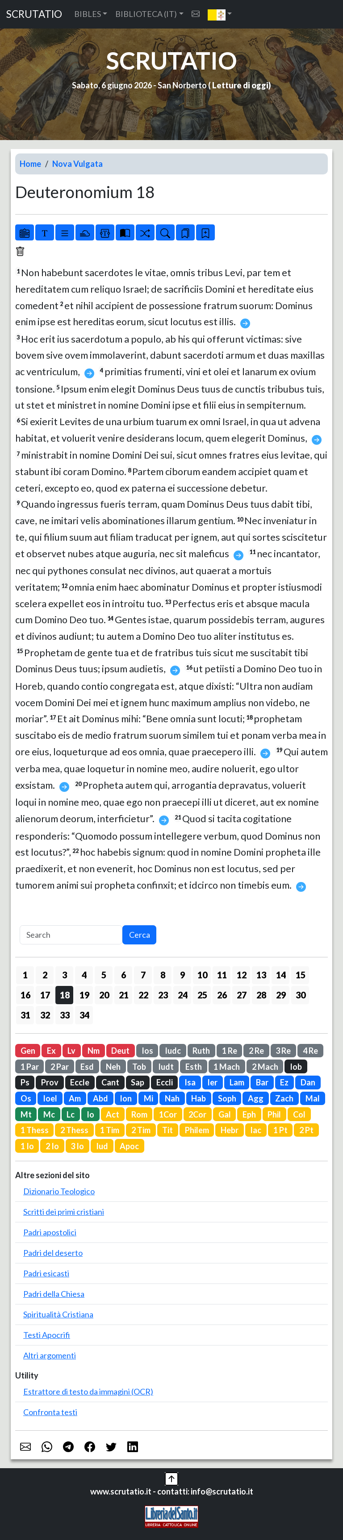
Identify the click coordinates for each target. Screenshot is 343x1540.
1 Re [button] (229, 1051)
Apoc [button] (129, 1146)
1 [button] (25, 974)
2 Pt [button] (306, 1130)
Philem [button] (197, 1130)
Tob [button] (139, 1067)
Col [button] (299, 1114)
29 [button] (281, 994)
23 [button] (163, 994)
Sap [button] (137, 1082)
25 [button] (202, 994)
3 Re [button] (283, 1051)
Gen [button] (28, 1051)
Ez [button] (284, 1082)
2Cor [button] (197, 1114)
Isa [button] (190, 1082)
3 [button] (64, 974)
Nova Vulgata (77, 164)
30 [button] (300, 994)
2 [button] (44, 974)
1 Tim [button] (109, 1130)
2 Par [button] (59, 1067)
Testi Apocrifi (46, 1335)
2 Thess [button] (74, 1130)
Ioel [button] (50, 1098)
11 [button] (222, 974)
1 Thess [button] (35, 1130)
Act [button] (112, 1114)
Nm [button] (94, 1051)
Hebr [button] (229, 1130)
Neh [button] (113, 1067)
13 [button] (261, 974)
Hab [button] (198, 1098)
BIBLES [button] (87, 14)
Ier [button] (212, 1082)
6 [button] (123, 974)
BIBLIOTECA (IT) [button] (146, 14)
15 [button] (300, 974)
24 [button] (183, 994)
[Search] (71, 934)
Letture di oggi (240, 85)
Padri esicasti (46, 1273)
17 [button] (45, 994)
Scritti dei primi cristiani (63, 1212)
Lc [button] (71, 1114)
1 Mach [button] (226, 1067)
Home (30, 164)
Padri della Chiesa (53, 1294)
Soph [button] (227, 1098)
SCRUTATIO (34, 14)
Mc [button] (49, 1114)
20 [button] (104, 994)
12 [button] (242, 974)
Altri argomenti (49, 1355)
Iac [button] (255, 1130)
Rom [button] (139, 1114)
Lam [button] (237, 1082)
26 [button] (222, 994)
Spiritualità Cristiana (58, 1314)
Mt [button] (26, 1114)
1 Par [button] (30, 1067)
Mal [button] (312, 1098)
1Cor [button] (168, 1114)
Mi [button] (148, 1098)
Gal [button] (224, 1114)
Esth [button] (193, 1067)
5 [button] (103, 974)
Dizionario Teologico (59, 1191)
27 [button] (242, 994)
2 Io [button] (52, 1146)
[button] (220, 14)
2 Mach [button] (265, 1067)
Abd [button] (100, 1098)
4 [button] (84, 974)
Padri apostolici (49, 1232)
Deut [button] (120, 1051)
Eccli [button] (164, 1082)
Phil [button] (274, 1114)
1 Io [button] (27, 1146)
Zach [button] (284, 1098)
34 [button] (84, 1015)
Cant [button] (110, 1082)
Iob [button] (296, 1067)
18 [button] (65, 994)
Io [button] (90, 1114)
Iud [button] (102, 1146)
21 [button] (124, 994)
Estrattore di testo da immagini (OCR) (88, 1391)
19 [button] (84, 994)
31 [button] (25, 1015)
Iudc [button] (173, 1051)
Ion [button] (126, 1098)
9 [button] (182, 974)
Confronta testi (50, 1412)
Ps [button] (25, 1082)
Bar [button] (262, 1082)
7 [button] (143, 974)
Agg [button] (256, 1098)
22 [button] (143, 994)
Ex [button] (51, 1051)
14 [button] (281, 974)
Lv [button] (71, 1051)
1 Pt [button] (280, 1130)
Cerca (139, 935)
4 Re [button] (310, 1051)
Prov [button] (50, 1082)
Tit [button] (167, 1130)
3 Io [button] (77, 1146)
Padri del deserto (53, 1253)
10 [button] (202, 974)
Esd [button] (87, 1067)
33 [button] (65, 1015)
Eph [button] (249, 1114)
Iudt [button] (166, 1067)
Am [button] (75, 1098)
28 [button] (261, 994)
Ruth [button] (201, 1051)
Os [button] (26, 1098)
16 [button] (25, 994)
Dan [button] (308, 1082)
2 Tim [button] (141, 1130)
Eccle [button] (79, 1082)
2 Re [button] (256, 1051)
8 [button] (162, 974)
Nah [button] (172, 1098)
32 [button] (45, 1015)
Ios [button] (147, 1051)
